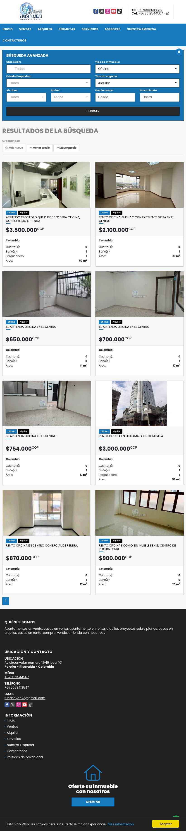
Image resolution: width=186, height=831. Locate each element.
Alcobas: (12, 90)
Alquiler (45, 29)
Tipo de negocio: (106, 76)
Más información (120, 824)
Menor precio (40, 148)
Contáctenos (14, 40)
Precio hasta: (149, 90)
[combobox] (137, 68)
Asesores (112, 29)
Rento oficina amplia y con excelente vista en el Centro (136, 219)
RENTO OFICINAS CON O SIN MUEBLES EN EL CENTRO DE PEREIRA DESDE (137, 547)
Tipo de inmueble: (107, 62)
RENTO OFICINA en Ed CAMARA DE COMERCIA (131, 436)
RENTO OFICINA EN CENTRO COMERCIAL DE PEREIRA (42, 545)
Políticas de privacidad (25, 757)
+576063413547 (150, 10)
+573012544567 (151, 13)
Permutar (67, 29)
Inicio (8, 29)
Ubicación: (13, 62)
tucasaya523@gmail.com (25, 698)
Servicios (90, 29)
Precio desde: (104, 90)
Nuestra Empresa (141, 29)
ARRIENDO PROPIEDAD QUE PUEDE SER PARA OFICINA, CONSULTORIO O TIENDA (43, 219)
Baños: (55, 90)
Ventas (25, 29)
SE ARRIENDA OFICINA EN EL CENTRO (31, 327)
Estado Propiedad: (18, 76)
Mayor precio (66, 148)
